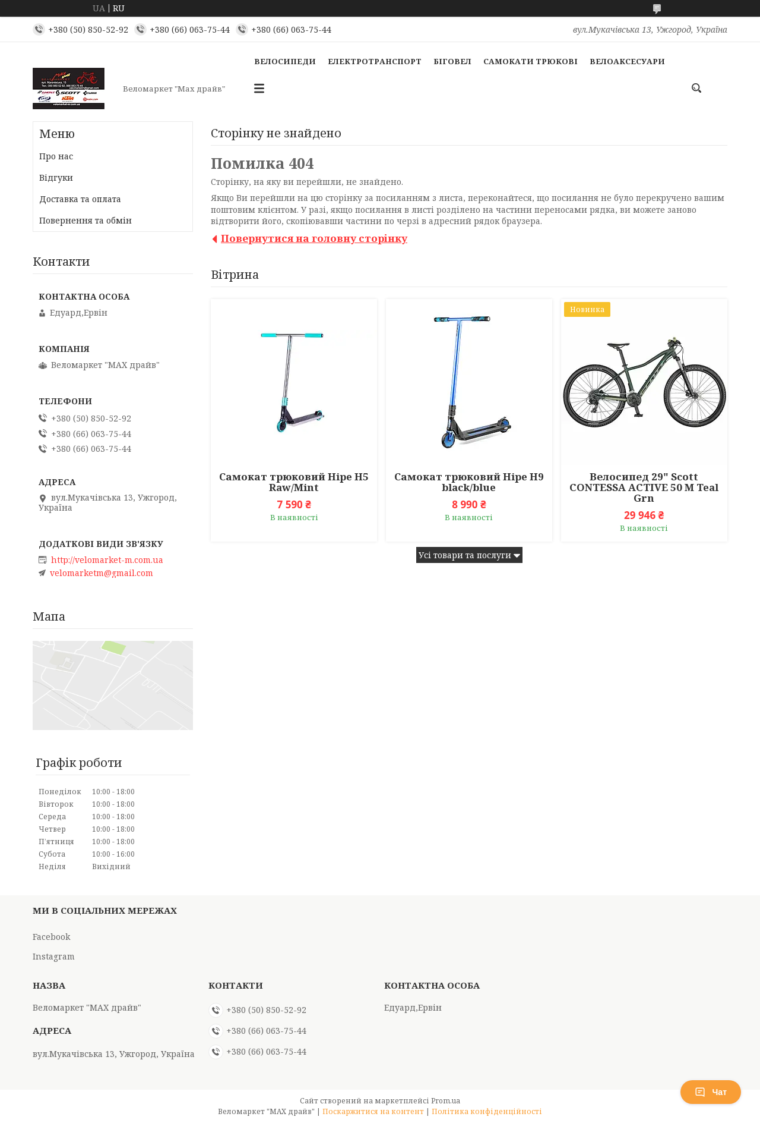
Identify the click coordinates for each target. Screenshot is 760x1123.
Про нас (56, 156)
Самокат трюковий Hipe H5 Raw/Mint (294, 482)
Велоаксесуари (627, 61)
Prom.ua (445, 1101)
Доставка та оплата (80, 199)
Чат (711, 1092)
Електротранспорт (375, 61)
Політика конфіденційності (487, 1111)
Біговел (452, 61)
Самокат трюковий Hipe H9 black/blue (469, 482)
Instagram (54, 956)
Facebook (51, 936)
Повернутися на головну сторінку (314, 238)
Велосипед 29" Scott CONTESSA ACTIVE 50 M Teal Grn (643, 487)
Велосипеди (285, 61)
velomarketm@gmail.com (101, 573)
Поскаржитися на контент (373, 1111)
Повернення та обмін (85, 220)
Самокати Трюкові (530, 61)
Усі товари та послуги (465, 555)
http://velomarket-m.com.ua (107, 560)
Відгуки (56, 177)
